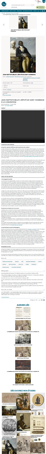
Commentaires (5, 297)
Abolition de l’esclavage (7, 261)
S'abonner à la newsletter (41, 7)
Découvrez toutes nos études (12, 13)
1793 (32, 83)
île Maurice (34, 264)
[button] (42, 24)
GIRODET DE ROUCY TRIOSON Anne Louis (14, 77)
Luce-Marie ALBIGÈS (9, 105)
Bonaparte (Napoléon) (30, 261)
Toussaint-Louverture (31, 229)
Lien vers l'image (7, 95)
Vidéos (35, 11)
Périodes (19, 11)
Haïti (22, 261)
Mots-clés (12, 11)
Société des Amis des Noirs (16, 225)
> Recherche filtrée (14, 7)
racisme (4, 264)
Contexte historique (7, 145)
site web (26, 80)
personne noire (6, 267)
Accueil (3, 13)
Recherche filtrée (27, 11)
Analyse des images (7, 177)
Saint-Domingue (12, 264)
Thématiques (4, 11)
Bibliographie (4, 271)
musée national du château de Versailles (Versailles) (31, 79)
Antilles (27, 264)
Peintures (9, 90)
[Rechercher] (21, 5)
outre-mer (21, 264)
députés (17, 261)
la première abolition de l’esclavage (31, 156)
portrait (39, 261)
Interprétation (6, 247)
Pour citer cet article (6, 290)
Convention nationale (16, 267)
